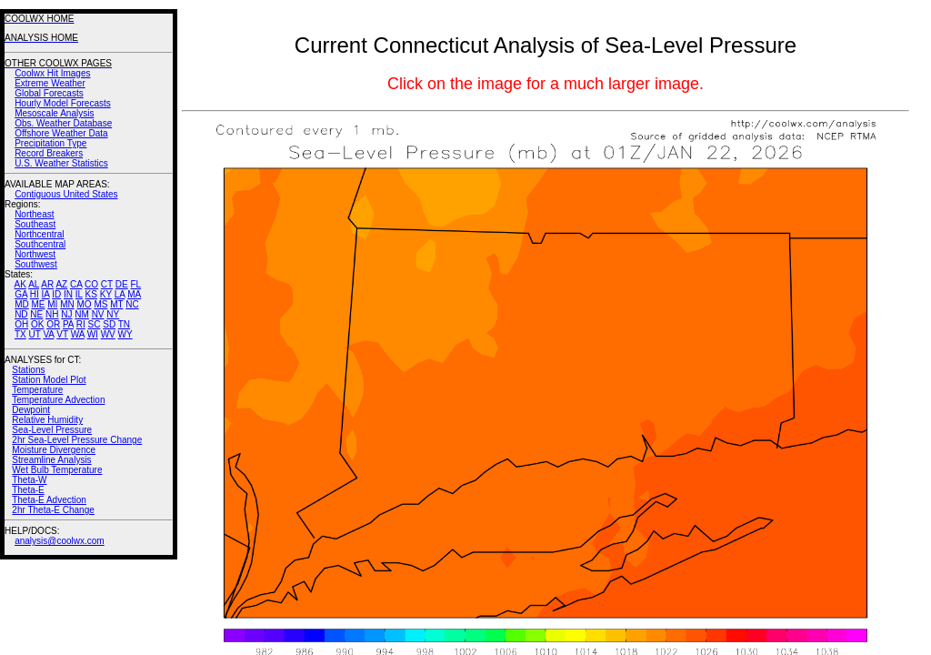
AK (20, 284)
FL (135, 284)
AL (33, 284)
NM (82, 314)
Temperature (37, 390)
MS (100, 304)
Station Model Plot (48, 380)
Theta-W (29, 480)
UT (35, 334)
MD (22, 304)
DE (121, 284)
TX (20, 334)
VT (62, 334)
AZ (61, 284)
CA (76, 284)
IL (79, 294)
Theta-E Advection (49, 500)
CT (107, 284)
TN (124, 324)
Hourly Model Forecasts (63, 103)
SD (109, 324)
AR (47, 284)
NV (98, 314)
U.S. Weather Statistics (61, 163)
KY (106, 294)
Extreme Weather (50, 83)
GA (21, 294)
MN (67, 304)
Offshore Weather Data (61, 133)
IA (46, 294)
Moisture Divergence (53, 450)
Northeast (34, 214)
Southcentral (40, 244)
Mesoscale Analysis (54, 113)
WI (92, 334)
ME (38, 304)
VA (48, 334)
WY (125, 334)
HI (34, 294)
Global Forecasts (49, 93)
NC (131, 304)
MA (134, 294)
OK (37, 324)
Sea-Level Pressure (52, 430)
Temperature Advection (58, 400)
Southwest (36, 264)
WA (78, 334)
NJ (66, 314)
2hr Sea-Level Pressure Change (77, 440)
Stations (28, 370)
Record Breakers (49, 153)
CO (91, 284)
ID (56, 294)
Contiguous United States (66, 194)
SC (94, 324)
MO (83, 304)
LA (120, 294)
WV (108, 334)
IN (68, 294)
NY (112, 314)
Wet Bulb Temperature (57, 470)
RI (80, 324)
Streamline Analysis (51, 460)
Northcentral (39, 234)
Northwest (35, 254)
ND (21, 314)
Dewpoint (31, 410)
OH (21, 324)
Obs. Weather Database (63, 123)
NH (51, 314)
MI (52, 304)
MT (116, 304)
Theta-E (28, 490)
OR (53, 324)
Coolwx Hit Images (52, 73)
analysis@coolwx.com (60, 541)
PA (68, 324)
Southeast (35, 224)
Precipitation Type (50, 143)
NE (36, 314)
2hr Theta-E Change (53, 510)
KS (91, 294)
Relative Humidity (47, 420)
